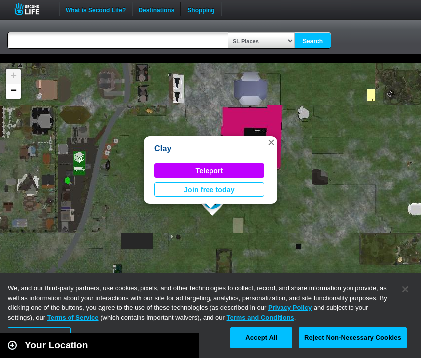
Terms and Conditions (260, 317)
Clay (163, 148)
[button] (271, 142)
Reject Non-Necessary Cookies (352, 337)
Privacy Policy (290, 307)
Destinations (156, 9)
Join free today (209, 190)
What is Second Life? (96, 9)
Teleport (209, 171)
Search (313, 41)
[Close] (405, 289)
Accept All (261, 337)
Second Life (32, 9)
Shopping (200, 9)
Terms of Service (73, 317)
